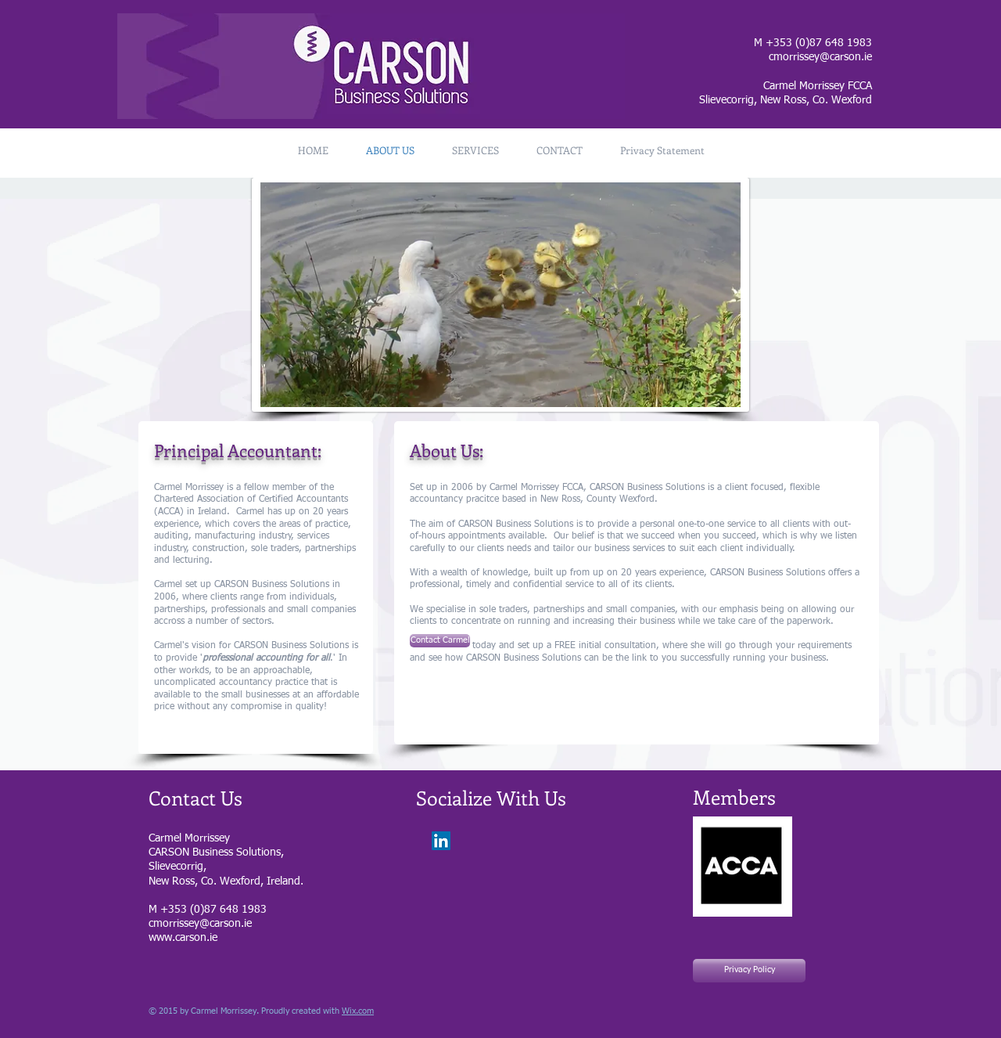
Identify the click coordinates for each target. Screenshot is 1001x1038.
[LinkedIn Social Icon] (441, 840)
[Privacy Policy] (749, 970)
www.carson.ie (183, 937)
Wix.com (358, 1011)
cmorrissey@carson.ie (820, 57)
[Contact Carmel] (440, 640)
